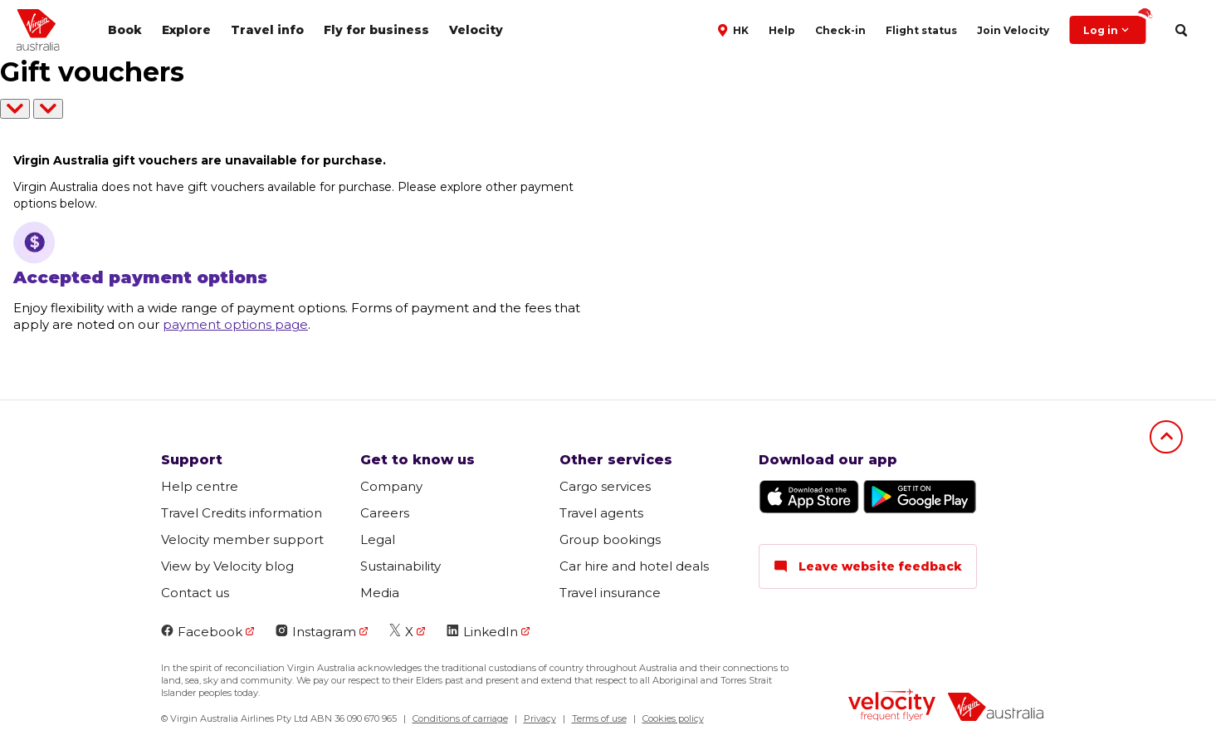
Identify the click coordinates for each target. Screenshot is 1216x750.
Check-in (840, 30)
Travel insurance (610, 592)
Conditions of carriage (460, 718)
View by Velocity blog (227, 566)
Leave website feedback (868, 566)
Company (391, 486)
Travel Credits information (241, 513)
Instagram (316, 632)
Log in (1114, 26)
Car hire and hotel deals (634, 566)
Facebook (201, 632)
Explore (186, 29)
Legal (377, 539)
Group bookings (610, 539)
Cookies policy (673, 718)
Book (125, 29)
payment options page (235, 324)
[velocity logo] (891, 707)
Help (782, 30)
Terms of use (599, 718)
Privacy (540, 718)
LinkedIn (482, 632)
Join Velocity (1013, 30)
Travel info (267, 29)
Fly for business (376, 29)
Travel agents (601, 513)
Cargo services (605, 486)
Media (379, 592)
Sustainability (400, 566)
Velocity (476, 29)
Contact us (195, 592)
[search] (1180, 30)
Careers (384, 513)
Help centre (199, 486)
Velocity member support (242, 539)
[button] (735, 29)
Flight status (921, 30)
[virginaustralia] (995, 709)
